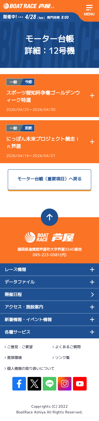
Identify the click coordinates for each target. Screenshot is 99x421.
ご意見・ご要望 (20, 347)
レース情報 (49, 270)
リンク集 (62, 357)
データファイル (49, 282)
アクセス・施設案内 (49, 307)
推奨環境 (14, 357)
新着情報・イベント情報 (49, 320)
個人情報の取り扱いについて (30, 368)
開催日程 (13, 294)
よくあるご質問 (68, 347)
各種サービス (49, 332)
